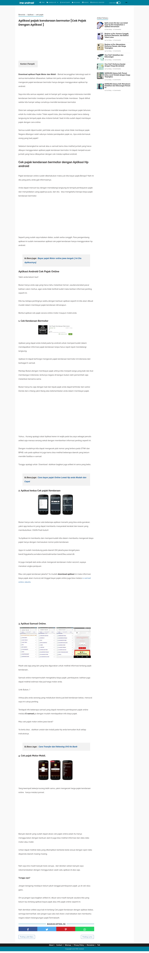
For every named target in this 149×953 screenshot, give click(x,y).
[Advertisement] (56, 45)
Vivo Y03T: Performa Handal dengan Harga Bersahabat (115, 65)
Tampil (31, 65)
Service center (97, 2)
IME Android (80, 951)
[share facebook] (27, 931)
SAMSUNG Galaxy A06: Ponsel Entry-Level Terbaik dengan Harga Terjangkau (117, 75)
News (85, 2)
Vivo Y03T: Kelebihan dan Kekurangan (114, 56)
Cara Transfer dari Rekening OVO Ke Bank (58, 748)
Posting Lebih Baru (27, 939)
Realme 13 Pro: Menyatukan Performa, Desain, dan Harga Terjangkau (115, 46)
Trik (42, 2)
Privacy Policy (79, 947)
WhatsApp (65, 2)
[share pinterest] (65, 931)
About (47, 947)
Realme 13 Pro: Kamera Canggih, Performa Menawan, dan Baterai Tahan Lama (117, 35)
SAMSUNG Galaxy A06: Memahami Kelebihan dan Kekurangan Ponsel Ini (117, 85)
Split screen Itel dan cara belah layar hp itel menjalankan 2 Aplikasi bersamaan (116, 24)
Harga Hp (51, 2)
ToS (102, 947)
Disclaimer (93, 947)
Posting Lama (87, 939)
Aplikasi (76, 2)
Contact (57, 947)
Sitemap (67, 947)
